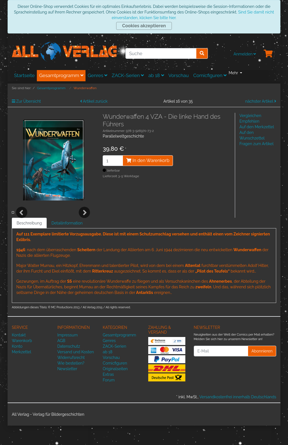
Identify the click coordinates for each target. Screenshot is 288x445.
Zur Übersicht (26, 101)
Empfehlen (249, 121)
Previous (21, 222)
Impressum (67, 354)
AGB (61, 360)
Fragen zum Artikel (256, 143)
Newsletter (67, 388)
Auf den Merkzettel (256, 127)
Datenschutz (68, 365)
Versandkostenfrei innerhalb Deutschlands (237, 416)
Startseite (24, 75)
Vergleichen (250, 115)
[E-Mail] (221, 370)
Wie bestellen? (70, 382)
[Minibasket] (268, 54)
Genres (97, 75)
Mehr (234, 73)
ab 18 (156, 75)
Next (84, 222)
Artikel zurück (94, 101)
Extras (108, 394)
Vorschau (178, 75)
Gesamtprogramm (61, 75)
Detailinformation (67, 242)
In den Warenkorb (147, 160)
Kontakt (19, 354)
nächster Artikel (260, 101)
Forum (108, 399)
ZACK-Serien (128, 75)
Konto (17, 365)
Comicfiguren (209, 75)
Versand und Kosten (75, 371)
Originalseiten (115, 388)
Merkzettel (21, 371)
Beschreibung (29, 242)
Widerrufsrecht (71, 377)
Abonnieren (262, 370)
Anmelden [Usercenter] (244, 54)
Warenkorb (22, 360)
